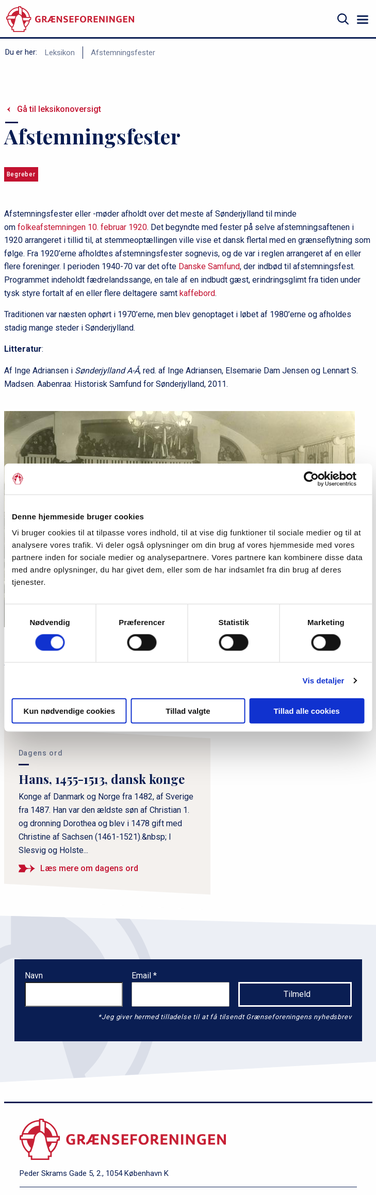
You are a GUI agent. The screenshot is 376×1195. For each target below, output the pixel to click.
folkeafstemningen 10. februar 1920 (82, 227)
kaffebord (197, 293)
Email (142, 975)
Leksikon (60, 52)
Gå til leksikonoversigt (59, 109)
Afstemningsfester (123, 52)
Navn (34, 975)
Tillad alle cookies (307, 711)
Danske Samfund (209, 266)
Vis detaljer (324, 680)
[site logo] (70, 19)
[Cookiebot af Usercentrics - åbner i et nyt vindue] (319, 478)
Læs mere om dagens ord (89, 868)
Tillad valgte (188, 711)
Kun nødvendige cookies (70, 711)
